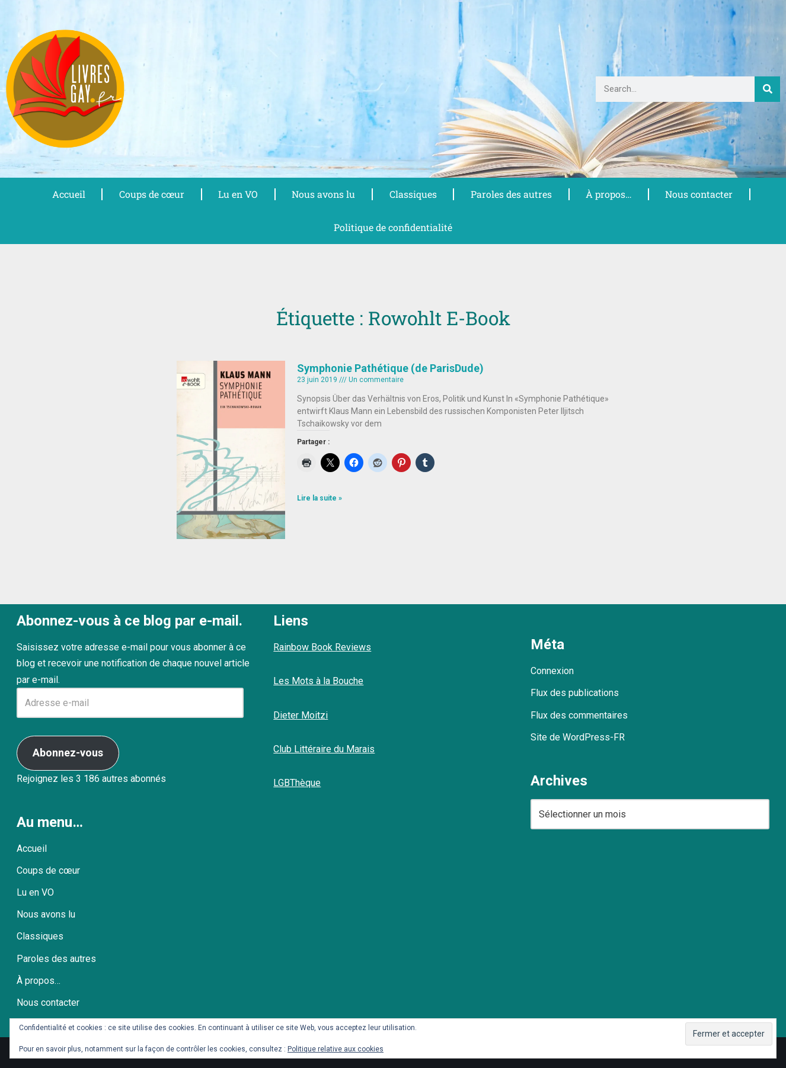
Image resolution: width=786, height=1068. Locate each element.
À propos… (608, 194)
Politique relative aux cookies (335, 1049)
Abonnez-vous (68, 752)
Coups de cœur (151, 194)
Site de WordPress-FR (578, 737)
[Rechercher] (767, 89)
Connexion (552, 671)
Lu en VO (238, 194)
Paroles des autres (511, 194)
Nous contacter (699, 194)
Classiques (412, 194)
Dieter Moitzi (300, 715)
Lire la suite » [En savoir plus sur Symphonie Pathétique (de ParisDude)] (319, 499)
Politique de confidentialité (393, 227)
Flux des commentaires (579, 715)
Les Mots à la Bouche (318, 681)
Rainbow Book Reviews (322, 647)
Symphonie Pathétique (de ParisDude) (390, 368)
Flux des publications (575, 693)
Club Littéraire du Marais (324, 749)
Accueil (68, 194)
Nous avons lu (324, 194)
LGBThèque (297, 782)
